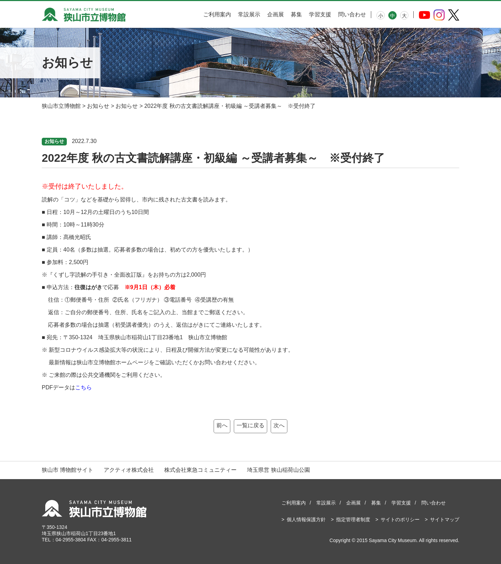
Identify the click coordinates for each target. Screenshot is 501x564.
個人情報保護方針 (306, 519)
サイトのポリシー (400, 519)
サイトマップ (444, 519)
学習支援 (320, 14)
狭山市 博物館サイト (67, 470)
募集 (296, 14)
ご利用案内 (217, 14)
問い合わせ (352, 14)
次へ (279, 425)
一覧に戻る (250, 425)
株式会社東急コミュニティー (200, 470)
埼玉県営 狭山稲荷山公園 (278, 470)
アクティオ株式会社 (129, 470)
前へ (222, 425)
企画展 (275, 14)
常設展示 (249, 14)
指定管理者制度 (353, 519)
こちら (83, 387)
